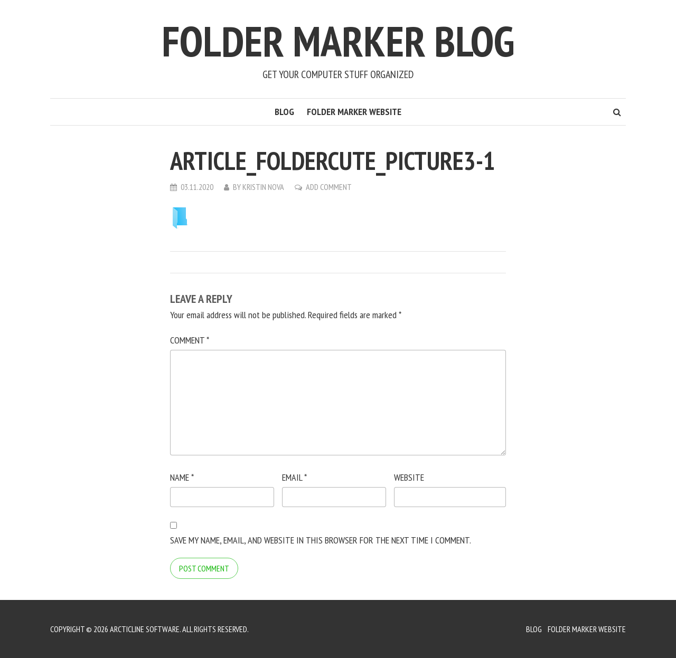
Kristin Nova (263, 187)
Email (294, 477)
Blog (284, 112)
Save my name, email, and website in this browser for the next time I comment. (320, 540)
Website (409, 477)
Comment (189, 340)
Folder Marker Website (354, 112)
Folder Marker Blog (338, 41)
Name (182, 477)
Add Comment (329, 187)
